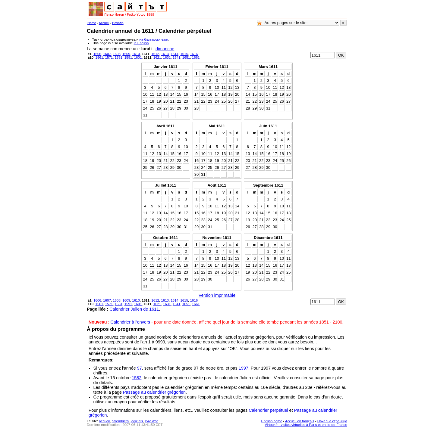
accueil (104, 421)
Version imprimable (217, 295)
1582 (136, 377)
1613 (165, 54)
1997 (243, 368)
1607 (107, 54)
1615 (184, 54)
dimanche (165, 48)
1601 (138, 57)
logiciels (137, 421)
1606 (97, 54)
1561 (99, 57)
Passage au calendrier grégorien (154, 392)
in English (141, 43)
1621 (157, 57)
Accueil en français (299, 421)
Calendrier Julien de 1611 (134, 309)
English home (271, 421)
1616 (194, 54)
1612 (155, 54)
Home (91, 23)
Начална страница (332, 421)
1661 (196, 57)
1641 (177, 57)
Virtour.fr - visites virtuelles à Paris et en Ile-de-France (306, 424)
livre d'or (151, 421)
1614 (174, 54)
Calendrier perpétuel (268, 410)
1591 (128, 57)
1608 (117, 54)
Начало (118, 23)
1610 (136, 54)
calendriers (120, 421)
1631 (167, 57)
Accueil (104, 23)
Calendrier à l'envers (130, 322)
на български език (153, 39)
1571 (109, 57)
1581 (119, 57)
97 (139, 368)
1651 (186, 57)
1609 (126, 54)
